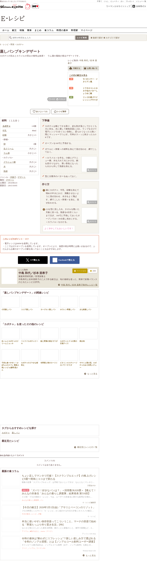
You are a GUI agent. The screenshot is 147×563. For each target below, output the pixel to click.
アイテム (25, 531)
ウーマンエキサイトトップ (118, 6)
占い (122, 1)
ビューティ (114, 1)
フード (24, 548)
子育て (99, 1)
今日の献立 (26, 514)
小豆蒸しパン (10, 303)
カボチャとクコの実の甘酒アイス (69, 336)
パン (41, 500)
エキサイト (141, 6)
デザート (22, 177)
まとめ (38, 30)
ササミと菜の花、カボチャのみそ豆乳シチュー (88, 358)
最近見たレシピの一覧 (87, 447)
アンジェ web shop (89, 534)
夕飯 (39, 514)
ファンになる (80, 271)
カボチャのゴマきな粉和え (30, 357)
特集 (22, 30)
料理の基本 (62, 30)
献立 (14, 30)
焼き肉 (88, 335)
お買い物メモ (90, 69)
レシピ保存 (61, 111)
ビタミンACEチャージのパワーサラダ (69, 357)
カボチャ (6, 433)
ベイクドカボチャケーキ (30, 336)
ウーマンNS (40, 548)
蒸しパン (16, 433)
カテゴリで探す (113, 38)
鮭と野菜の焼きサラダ (49, 335)
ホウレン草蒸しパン (69, 303)
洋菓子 (13, 177)
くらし (106, 1)
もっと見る (92, 374)
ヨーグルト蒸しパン (49, 303)
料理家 (74, 30)
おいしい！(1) (41, 111)
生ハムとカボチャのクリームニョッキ (10, 336)
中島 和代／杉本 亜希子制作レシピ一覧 (79, 285)
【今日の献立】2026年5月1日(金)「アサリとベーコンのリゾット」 (58, 507)
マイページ (86, 30)
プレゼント (130, 1)
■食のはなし (34, 531)
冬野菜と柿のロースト (49, 356)
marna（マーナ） (47, 531)
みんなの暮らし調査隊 (30, 500)
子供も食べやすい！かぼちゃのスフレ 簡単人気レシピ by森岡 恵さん (10, 360)
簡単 (29, 30)
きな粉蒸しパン (88, 303)
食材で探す (98, 38)
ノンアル (31, 548)
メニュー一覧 (141, 1)
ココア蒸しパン (30, 303)
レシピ (34, 514)
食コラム (49, 30)
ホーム (5, 30)
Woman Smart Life (89, 551)
